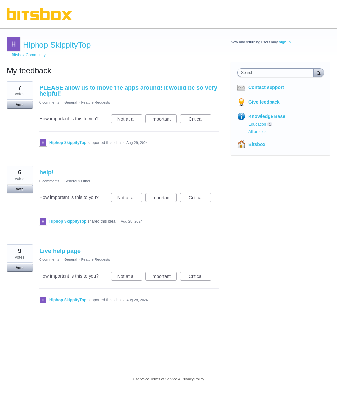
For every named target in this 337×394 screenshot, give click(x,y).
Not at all (129, 120)
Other (86, 181)
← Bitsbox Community (26, 55)
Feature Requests (95, 102)
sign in (285, 42)
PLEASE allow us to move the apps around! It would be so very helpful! (128, 91)
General (70, 102)
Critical (200, 120)
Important (164, 120)
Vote (19, 105)
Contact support (266, 87)
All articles (257, 131)
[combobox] (277, 72)
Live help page (60, 251)
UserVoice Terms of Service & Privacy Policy (168, 379)
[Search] (318, 72)
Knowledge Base (266, 116)
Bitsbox (256, 144)
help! (46, 172)
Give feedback (264, 102)
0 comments (49, 102)
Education (257, 124)
